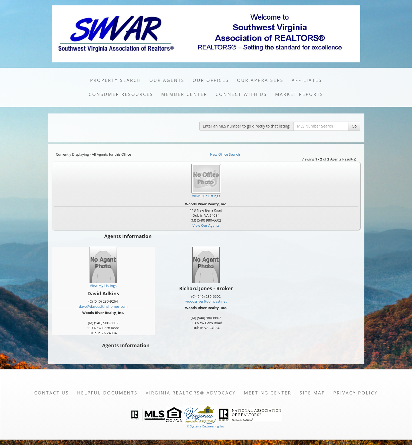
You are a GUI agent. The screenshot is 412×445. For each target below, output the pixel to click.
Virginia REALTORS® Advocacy (191, 393)
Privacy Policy (355, 393)
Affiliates (307, 80)
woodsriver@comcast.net (206, 301)
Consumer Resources (121, 94)
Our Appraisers (260, 80)
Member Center (184, 94)
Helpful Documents (107, 393)
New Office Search (225, 154)
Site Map (312, 393)
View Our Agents (206, 225)
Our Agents (166, 80)
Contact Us (51, 393)
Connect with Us (241, 94)
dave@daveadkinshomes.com (103, 306)
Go (354, 126)
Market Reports (299, 94)
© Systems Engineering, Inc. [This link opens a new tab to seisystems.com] (206, 426)
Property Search (115, 80)
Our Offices (211, 80)
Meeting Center (268, 393)
